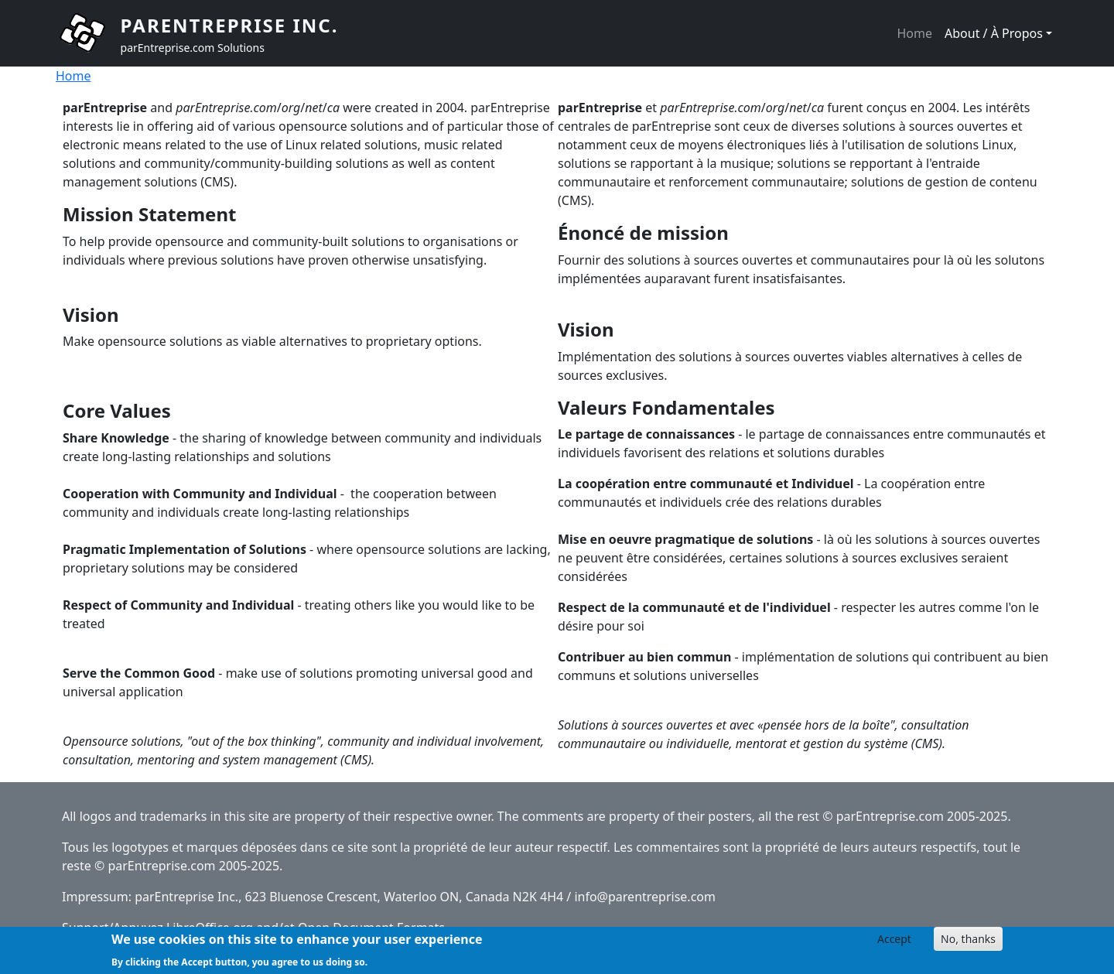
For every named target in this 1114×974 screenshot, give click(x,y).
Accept (894, 942)
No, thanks (968, 942)
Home (914, 33)
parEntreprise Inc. (230, 25)
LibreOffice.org (209, 927)
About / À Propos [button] (994, 33)
